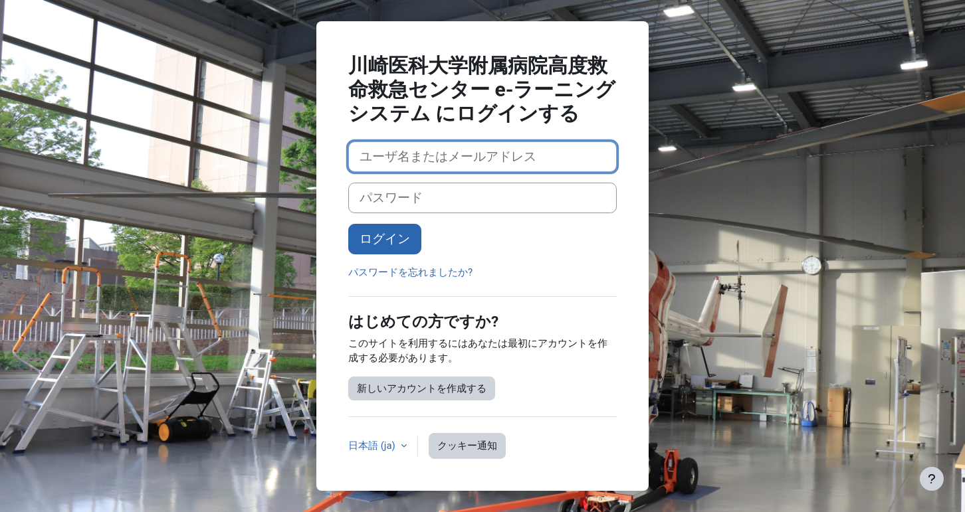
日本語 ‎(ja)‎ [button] (373, 446)
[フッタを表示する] (932, 479)
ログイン (385, 239)
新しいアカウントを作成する (421, 388)
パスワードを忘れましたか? (410, 272)
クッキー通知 (467, 446)
